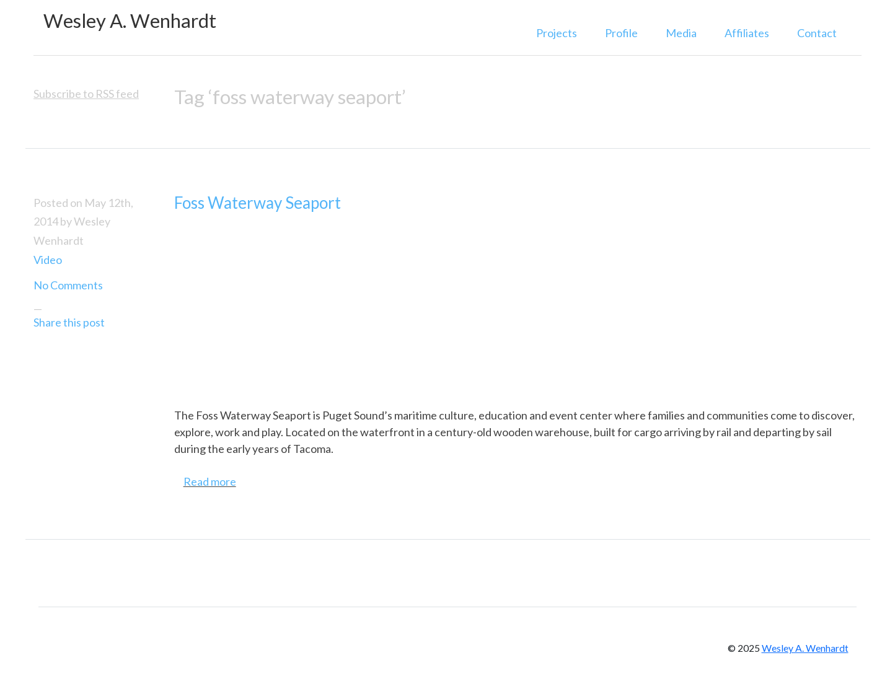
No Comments (68, 285)
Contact (817, 33)
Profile (621, 33)
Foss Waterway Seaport (257, 203)
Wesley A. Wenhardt (129, 21)
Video (47, 259)
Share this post (69, 322)
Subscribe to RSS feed (86, 93)
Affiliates (747, 33)
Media (681, 33)
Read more (209, 481)
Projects (556, 33)
